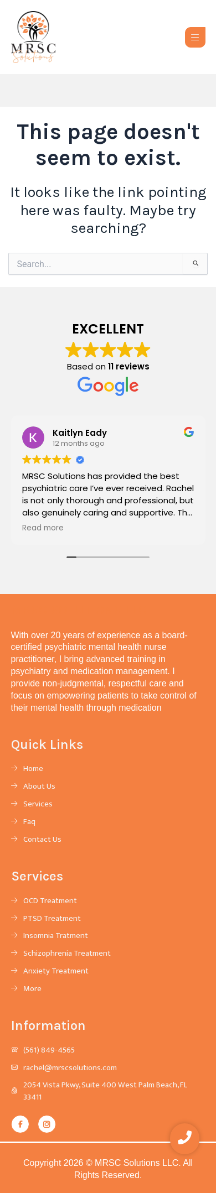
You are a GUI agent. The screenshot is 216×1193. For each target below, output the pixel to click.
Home (33, 769)
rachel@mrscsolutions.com (70, 1068)
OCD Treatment (50, 901)
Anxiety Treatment (56, 972)
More (32, 989)
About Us (39, 787)
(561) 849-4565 (49, 1051)
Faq (29, 822)
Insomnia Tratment (55, 936)
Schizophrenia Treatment (67, 954)
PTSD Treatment (52, 919)
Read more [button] (43, 528)
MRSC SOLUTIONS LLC (79, 610)
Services (38, 805)
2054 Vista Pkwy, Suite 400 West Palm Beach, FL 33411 (105, 1092)
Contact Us (42, 840)
